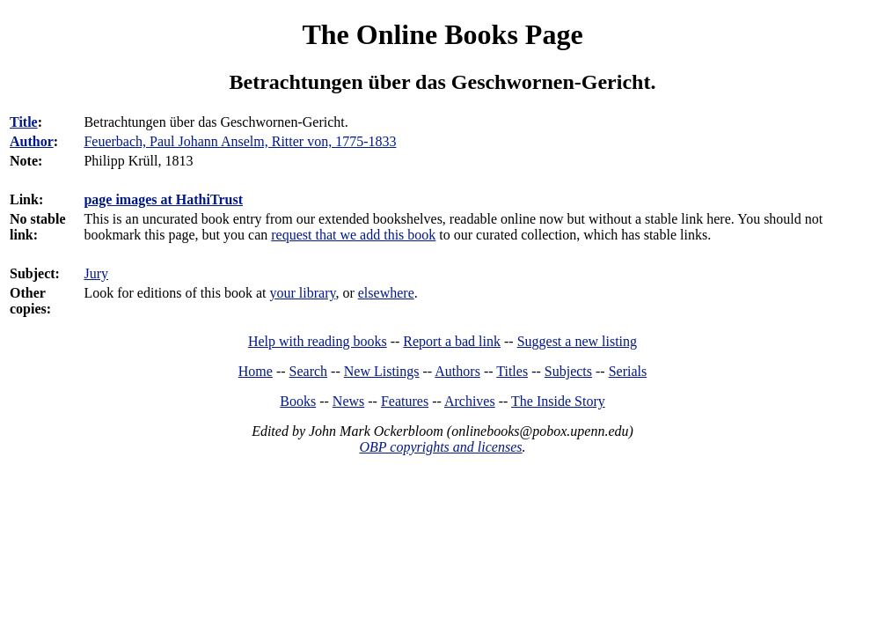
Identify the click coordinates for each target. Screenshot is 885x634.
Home (255, 371)
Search (308, 371)
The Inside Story (558, 401)
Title (24, 121)
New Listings (382, 371)
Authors (457, 371)
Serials (628, 371)
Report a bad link (452, 341)
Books (298, 401)
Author (32, 141)
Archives (469, 401)
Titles (512, 371)
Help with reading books (317, 341)
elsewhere (386, 292)
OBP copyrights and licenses (440, 446)
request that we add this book (353, 234)
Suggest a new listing (577, 341)
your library (303, 292)
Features (404, 401)
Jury (96, 273)
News (348, 401)
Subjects (568, 371)
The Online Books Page (442, 34)
